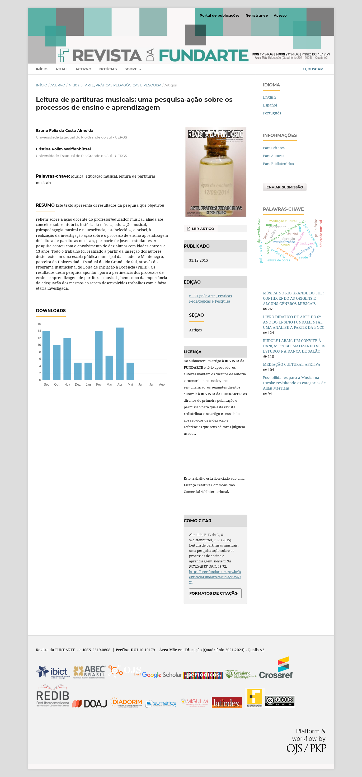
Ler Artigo (202, 228)
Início (42, 69)
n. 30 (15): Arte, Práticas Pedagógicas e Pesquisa (115, 85)
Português (272, 112)
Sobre (131, 69)
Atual (61, 69)
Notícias (108, 69)
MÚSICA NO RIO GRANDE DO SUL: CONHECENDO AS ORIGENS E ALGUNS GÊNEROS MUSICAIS (293, 298)
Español (270, 105)
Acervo (83, 69)
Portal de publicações (219, 15)
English (269, 97)
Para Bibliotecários (278, 163)
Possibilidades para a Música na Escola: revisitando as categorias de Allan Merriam (294, 383)
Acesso (280, 15)
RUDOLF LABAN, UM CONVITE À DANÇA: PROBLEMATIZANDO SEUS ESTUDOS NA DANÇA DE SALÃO (294, 346)
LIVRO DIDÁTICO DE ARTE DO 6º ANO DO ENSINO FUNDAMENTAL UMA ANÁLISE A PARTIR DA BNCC (293, 322)
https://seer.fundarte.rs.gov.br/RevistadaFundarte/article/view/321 (215, 577)
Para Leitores (274, 147)
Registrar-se (257, 15)
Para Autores (273, 155)
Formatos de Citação (213, 593)
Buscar (313, 69)
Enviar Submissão (284, 187)
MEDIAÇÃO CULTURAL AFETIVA (291, 364)
